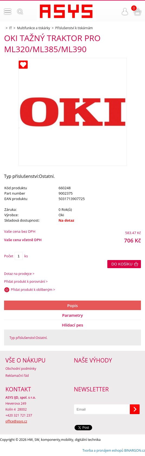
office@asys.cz (16, 421)
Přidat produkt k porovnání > (26, 281)
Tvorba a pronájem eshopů (102, 450)
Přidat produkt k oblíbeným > (33, 289)
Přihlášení (125, 11)
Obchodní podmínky (20, 368)
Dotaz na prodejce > (19, 273)
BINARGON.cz (134, 450)
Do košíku (122, 264)
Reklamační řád (17, 375)
